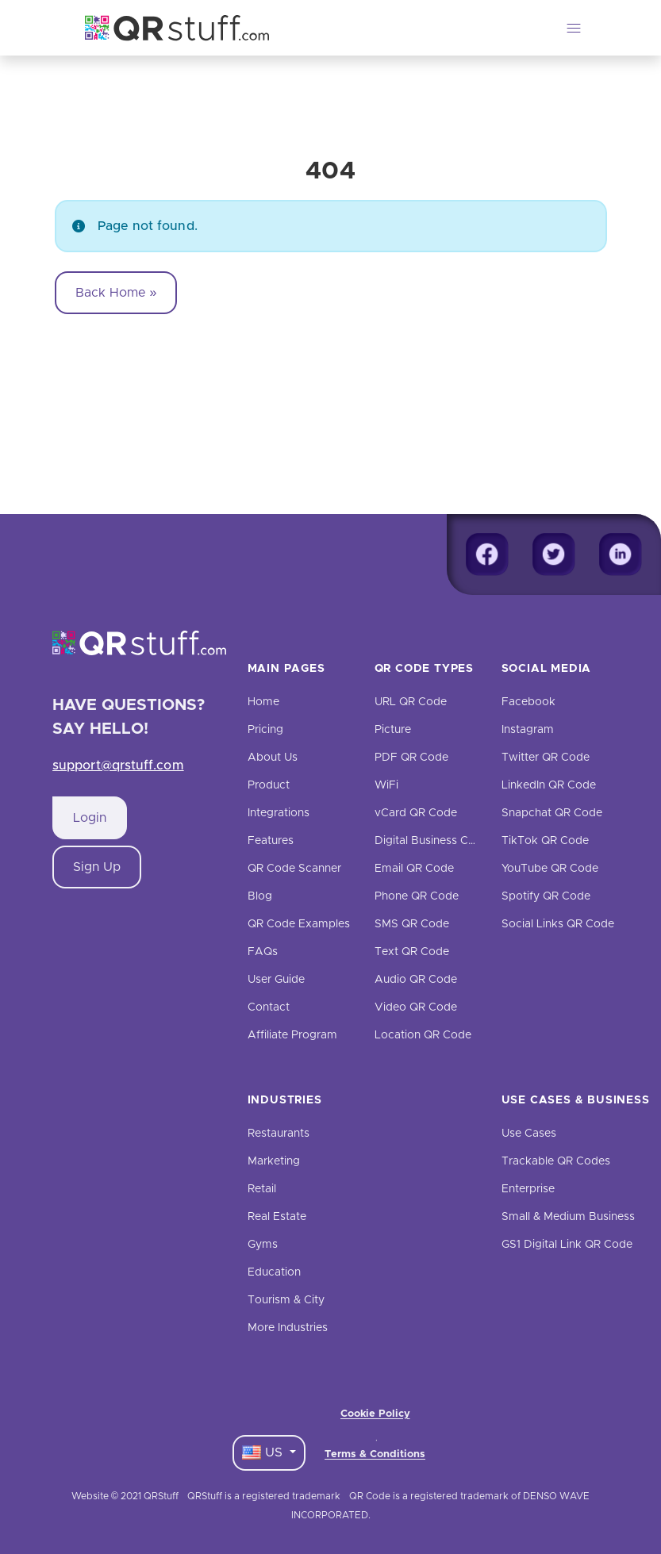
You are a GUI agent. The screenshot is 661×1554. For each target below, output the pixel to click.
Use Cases (529, 1133)
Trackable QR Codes (556, 1161)
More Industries (288, 1327)
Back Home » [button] (116, 292)
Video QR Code (416, 1007)
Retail (262, 1189)
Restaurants (278, 1133)
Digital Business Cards (433, 840)
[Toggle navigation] (573, 28)
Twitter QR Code (546, 757)
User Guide (276, 979)
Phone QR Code (417, 896)
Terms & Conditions (375, 1454)
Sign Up (97, 867)
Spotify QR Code (546, 896)
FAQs (263, 951)
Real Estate (277, 1216)
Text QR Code (412, 951)
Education (274, 1272)
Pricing (265, 729)
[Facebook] (487, 554)
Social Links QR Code (558, 924)
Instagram (528, 729)
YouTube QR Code (550, 868)
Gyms (263, 1244)
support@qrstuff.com (118, 765)
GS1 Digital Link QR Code (567, 1244)
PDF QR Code (411, 757)
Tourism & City (286, 1300)
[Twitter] (553, 554)
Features (271, 840)
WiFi (386, 785)
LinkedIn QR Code (549, 785)
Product (269, 785)
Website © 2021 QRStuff (125, 1496)
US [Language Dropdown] (264, 1452)
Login (89, 818)
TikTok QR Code (545, 840)
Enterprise (528, 1189)
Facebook (528, 702)
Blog (260, 896)
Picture (393, 729)
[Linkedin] (620, 554)
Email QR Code (414, 868)
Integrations (278, 813)
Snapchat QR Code (552, 813)
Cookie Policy (375, 1414)
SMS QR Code (412, 924)
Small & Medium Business (568, 1216)
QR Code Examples (299, 924)
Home (263, 702)
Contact (269, 1007)
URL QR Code (411, 702)
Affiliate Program (292, 1035)
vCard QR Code (416, 813)
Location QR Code (423, 1035)
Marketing (274, 1161)
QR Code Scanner (294, 868)
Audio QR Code (416, 979)
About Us (273, 757)
